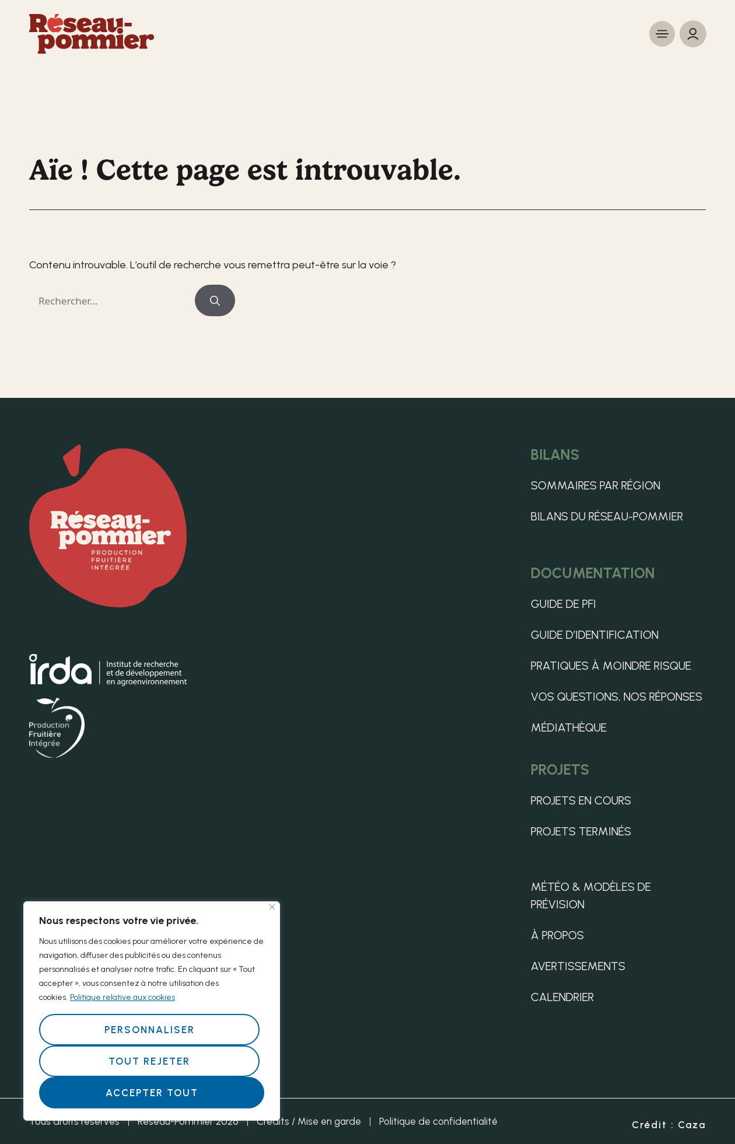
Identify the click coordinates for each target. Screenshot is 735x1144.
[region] (151, 1011)
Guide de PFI (563, 604)
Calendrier (562, 997)
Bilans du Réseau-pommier (607, 516)
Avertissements (578, 966)
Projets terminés (581, 831)
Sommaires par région (595, 485)
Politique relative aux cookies (122, 997)
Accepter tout (152, 1092)
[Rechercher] (215, 300)
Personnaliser (149, 1029)
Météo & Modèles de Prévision (591, 895)
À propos (557, 935)
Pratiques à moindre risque (611, 666)
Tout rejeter (149, 1061)
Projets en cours (581, 800)
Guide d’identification (595, 635)
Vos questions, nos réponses (616, 697)
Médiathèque (569, 727)
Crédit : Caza (669, 1125)
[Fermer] (272, 906)
